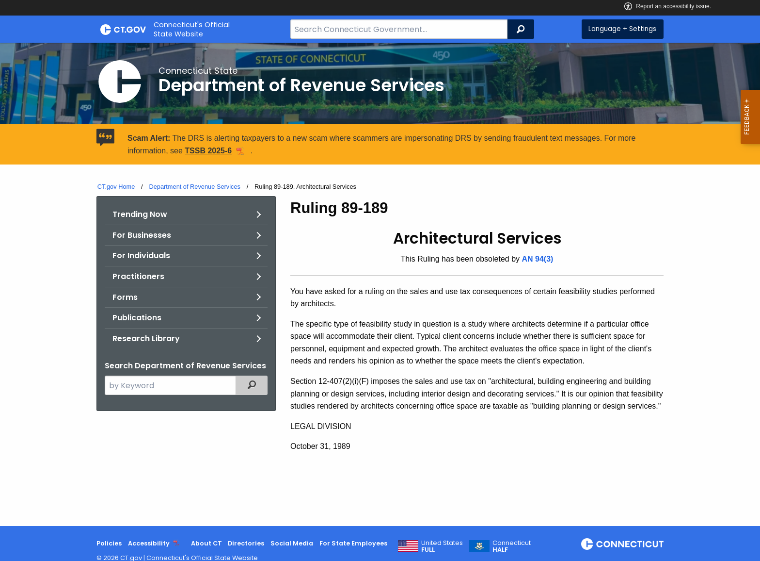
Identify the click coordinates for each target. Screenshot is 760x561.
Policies (109, 543)
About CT (206, 543)
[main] (380, 284)
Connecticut (511, 546)
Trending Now (139, 214)
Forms (125, 297)
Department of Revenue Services (194, 186)
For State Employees (353, 543)
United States (442, 546)
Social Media (291, 543)
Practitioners (138, 276)
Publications (136, 317)
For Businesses (141, 235)
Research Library (146, 338)
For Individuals (141, 255)
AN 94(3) (538, 259)
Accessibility (149, 543)
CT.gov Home (116, 186)
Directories (246, 543)
